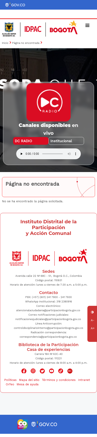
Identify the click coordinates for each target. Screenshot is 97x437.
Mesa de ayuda (28, 384)
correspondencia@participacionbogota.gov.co (48, 336)
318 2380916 (64, 301)
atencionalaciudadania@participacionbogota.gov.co (48, 310)
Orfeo (10, 384)
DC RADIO (23, 141)
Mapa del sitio (29, 380)
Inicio (5, 42)
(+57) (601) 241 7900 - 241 (48, 297)
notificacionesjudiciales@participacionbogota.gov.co (48, 319)
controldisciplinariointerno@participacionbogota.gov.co (48, 327)
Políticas (10, 380)
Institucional (61, 141)
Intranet (84, 380)
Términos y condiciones (59, 380)
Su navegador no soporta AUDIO (48, 153)
